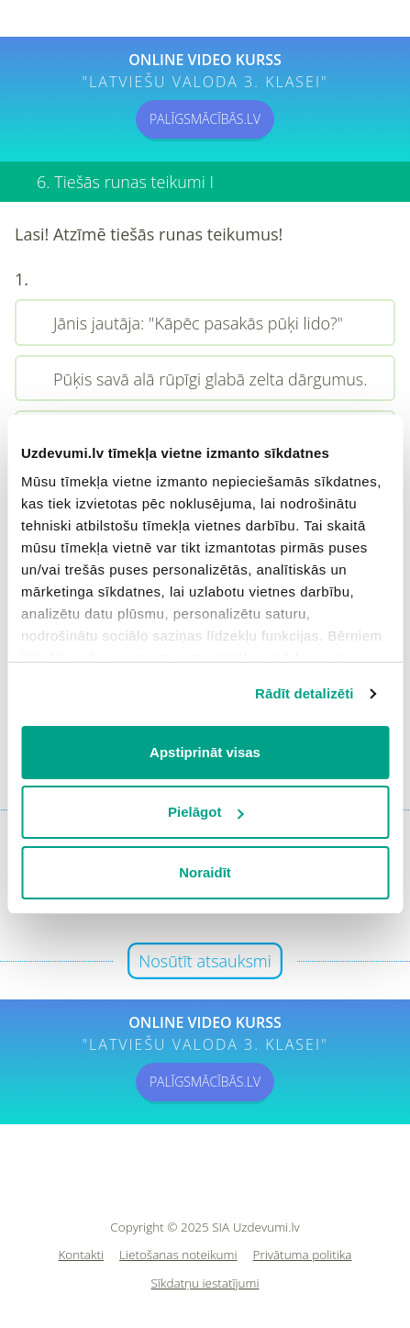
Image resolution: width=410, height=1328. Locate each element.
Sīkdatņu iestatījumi (204, 1283)
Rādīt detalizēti (304, 693)
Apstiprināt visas (205, 752)
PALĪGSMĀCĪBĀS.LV (205, 119)
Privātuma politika (302, 1255)
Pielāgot (205, 812)
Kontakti (82, 1255)
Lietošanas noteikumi (178, 1255)
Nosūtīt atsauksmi (205, 961)
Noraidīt (205, 872)
